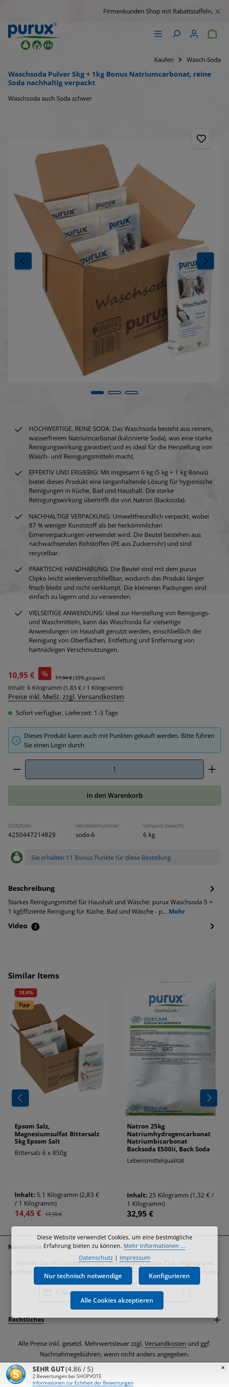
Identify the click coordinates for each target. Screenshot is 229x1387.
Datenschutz (96, 1276)
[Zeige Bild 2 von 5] (114, 392)
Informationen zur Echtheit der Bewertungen (83, 1382)
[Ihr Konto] (194, 34)
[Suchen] (176, 34)
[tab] (112, 899)
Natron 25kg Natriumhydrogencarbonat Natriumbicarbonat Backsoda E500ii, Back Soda (169, 1137)
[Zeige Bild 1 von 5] (97, 392)
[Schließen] (217, 10)
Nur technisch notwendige (83, 1294)
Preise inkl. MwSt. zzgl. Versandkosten (66, 696)
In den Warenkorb (115, 795)
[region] (114, 11)
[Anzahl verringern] (17, 769)
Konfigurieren (169, 1294)
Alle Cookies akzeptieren (117, 1318)
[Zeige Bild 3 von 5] (131, 392)
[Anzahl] (114, 769)
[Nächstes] (205, 260)
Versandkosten (165, 1343)
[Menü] (158, 34)
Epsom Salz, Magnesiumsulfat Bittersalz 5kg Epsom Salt (57, 1133)
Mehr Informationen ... (154, 1264)
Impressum (135, 1276)
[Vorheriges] (23, 260)
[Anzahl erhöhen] (212, 769)
